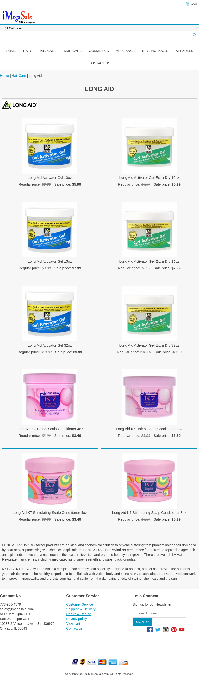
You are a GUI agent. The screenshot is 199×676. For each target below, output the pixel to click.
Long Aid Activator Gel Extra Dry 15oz (149, 261)
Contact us (99, 63)
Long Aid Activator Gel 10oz (50, 178)
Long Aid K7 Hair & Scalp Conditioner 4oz (50, 429)
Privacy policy (76, 619)
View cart (73, 623)
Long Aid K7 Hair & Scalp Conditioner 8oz (149, 429)
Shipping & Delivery (80, 609)
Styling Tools (155, 51)
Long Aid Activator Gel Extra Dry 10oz (149, 178)
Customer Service (79, 604)
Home (11, 51)
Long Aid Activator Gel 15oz (50, 261)
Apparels (184, 51)
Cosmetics (99, 51)
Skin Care (73, 51)
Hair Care (47, 51)
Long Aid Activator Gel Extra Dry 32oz (149, 345)
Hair (27, 51)
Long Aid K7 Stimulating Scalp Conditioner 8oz (149, 513)
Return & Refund (78, 614)
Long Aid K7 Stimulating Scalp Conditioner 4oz (50, 513)
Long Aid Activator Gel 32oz (50, 345)
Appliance (125, 51)
